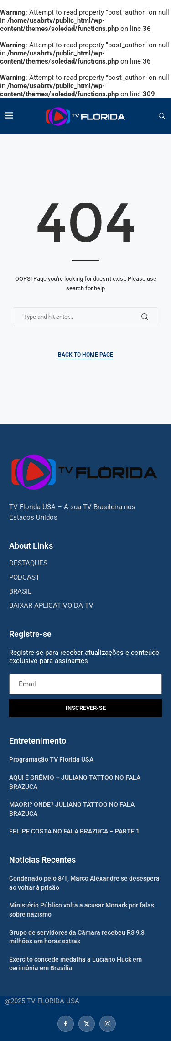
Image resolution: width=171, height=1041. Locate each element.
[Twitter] (86, 1024)
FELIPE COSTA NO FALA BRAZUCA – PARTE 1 (74, 831)
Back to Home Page (85, 355)
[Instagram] (106, 1024)
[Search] (161, 116)
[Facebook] (65, 1024)
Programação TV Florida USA (51, 759)
